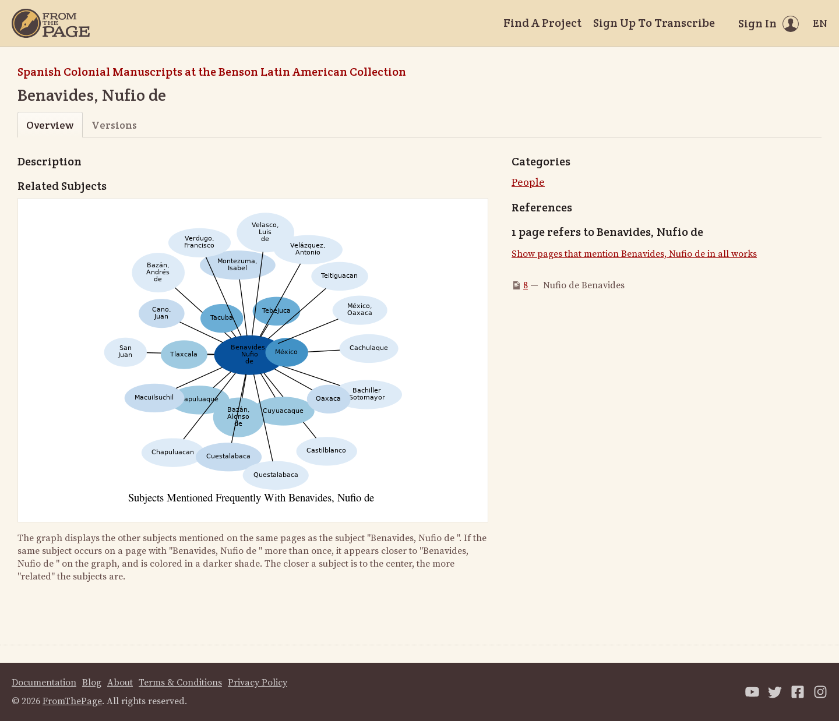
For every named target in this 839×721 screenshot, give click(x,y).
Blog (91, 682)
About (120, 682)
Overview (49, 125)
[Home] (51, 23)
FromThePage (72, 701)
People (528, 182)
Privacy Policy (257, 682)
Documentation (44, 682)
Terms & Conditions (180, 682)
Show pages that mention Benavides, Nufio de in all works (634, 254)
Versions (114, 125)
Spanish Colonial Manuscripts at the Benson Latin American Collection (211, 71)
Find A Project (542, 22)
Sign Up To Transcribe (654, 22)
